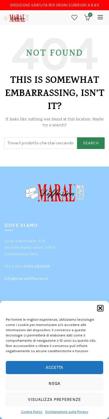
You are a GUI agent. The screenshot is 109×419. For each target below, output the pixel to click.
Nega (54, 383)
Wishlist (74, 17)
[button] (100, 308)
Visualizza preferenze (54, 399)
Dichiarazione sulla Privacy (66, 412)
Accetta (54, 367)
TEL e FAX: (27, 266)
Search (91, 143)
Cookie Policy (31, 412)
